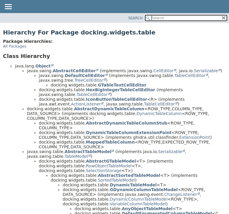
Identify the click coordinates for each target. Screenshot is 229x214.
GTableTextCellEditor (122, 85)
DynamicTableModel (133, 184)
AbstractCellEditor (74, 70)
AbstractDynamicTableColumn (109, 108)
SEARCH (135, 18)
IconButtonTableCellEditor (116, 99)
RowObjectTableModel (108, 165)
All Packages (14, 46)
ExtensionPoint (194, 137)
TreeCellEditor (89, 80)
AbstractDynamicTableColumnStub (126, 123)
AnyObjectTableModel (147, 208)
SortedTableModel (116, 180)
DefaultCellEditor (85, 75)
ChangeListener (180, 194)
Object (42, 66)
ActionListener (86, 104)
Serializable (206, 70)
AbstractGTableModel (111, 161)
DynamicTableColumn (159, 113)
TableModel (76, 156)
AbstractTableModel (88, 151)
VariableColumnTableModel (138, 204)
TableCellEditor (189, 75)
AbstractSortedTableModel (129, 175)
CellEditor (163, 70)
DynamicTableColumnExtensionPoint (128, 132)
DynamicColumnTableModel (139, 199)
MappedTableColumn (110, 142)
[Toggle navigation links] (8, 7)
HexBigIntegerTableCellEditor (120, 89)
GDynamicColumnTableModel (144, 189)
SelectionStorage (103, 170)
